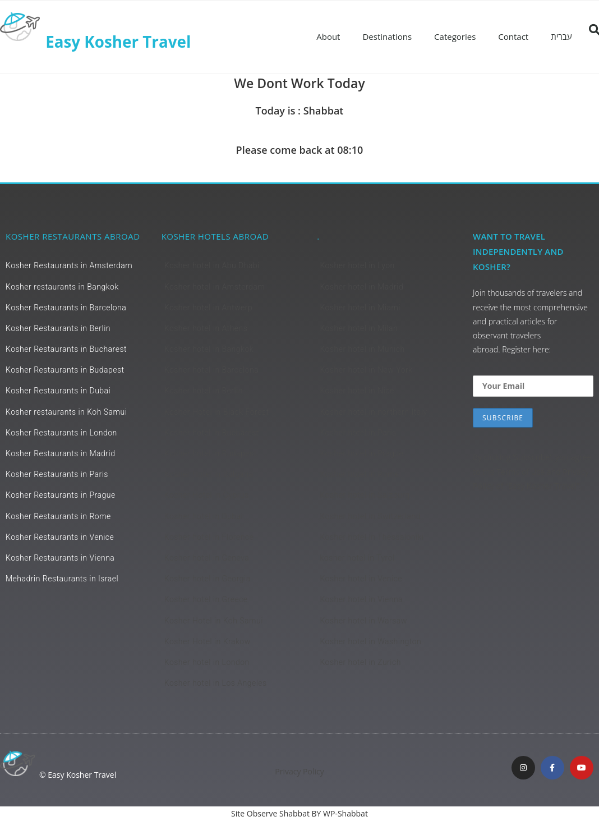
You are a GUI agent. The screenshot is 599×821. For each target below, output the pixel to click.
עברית (561, 36)
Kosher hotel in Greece (206, 599)
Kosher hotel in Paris (358, 432)
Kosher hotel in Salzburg (364, 494)
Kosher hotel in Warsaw (363, 620)
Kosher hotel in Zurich (360, 662)
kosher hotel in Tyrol (357, 557)
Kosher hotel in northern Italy (373, 411)
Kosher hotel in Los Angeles (215, 682)
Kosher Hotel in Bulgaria (209, 474)
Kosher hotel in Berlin (203, 390)
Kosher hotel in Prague (361, 453)
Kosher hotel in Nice (357, 390)
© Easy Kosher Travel (77, 774)
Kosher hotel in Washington (370, 641)
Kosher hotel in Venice (361, 578)
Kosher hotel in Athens (206, 328)
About (328, 36)
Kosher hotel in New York (366, 369)
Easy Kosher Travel (118, 41)
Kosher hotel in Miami (360, 307)
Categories (455, 36)
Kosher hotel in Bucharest (211, 432)
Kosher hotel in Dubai (203, 516)
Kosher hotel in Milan (359, 328)
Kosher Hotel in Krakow (207, 641)
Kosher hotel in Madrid (361, 286)
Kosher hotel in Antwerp (208, 307)
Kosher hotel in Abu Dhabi (212, 265)
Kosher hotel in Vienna (361, 599)
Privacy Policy (299, 771)
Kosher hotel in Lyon (357, 265)
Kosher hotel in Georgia (207, 578)
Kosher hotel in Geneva (207, 557)
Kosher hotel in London (207, 662)
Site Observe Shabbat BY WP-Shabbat (299, 813)
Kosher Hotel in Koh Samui (213, 620)
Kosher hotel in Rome (359, 474)
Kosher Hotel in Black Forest (216, 411)
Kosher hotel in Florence (209, 537)
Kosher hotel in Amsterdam (214, 286)
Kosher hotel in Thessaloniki (371, 537)
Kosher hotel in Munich (362, 349)
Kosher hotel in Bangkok (209, 349)
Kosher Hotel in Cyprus (206, 494)
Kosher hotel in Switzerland (370, 516)
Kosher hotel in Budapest (210, 453)
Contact (513, 36)
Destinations (387, 36)
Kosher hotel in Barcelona (211, 369)
